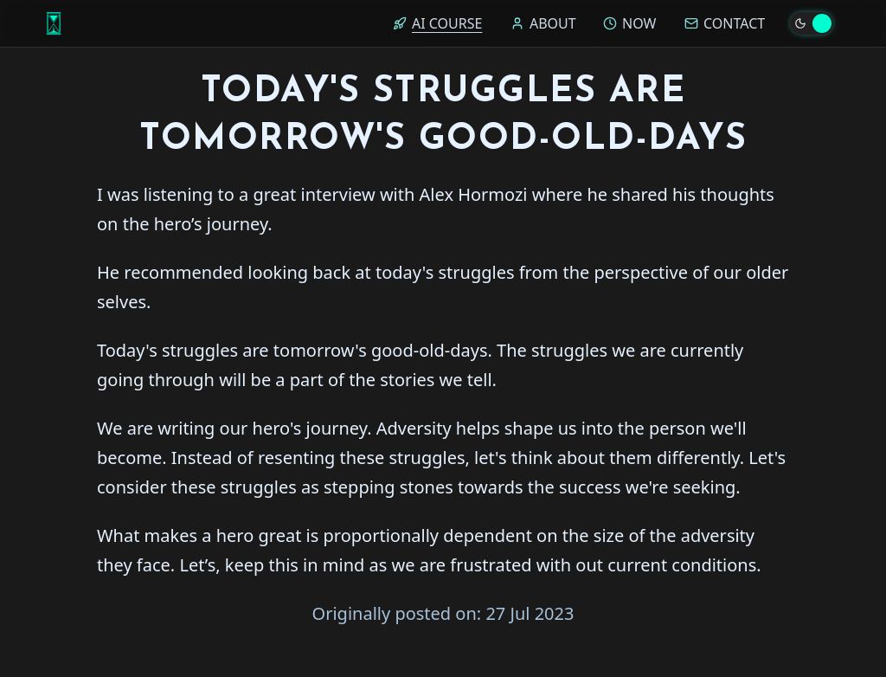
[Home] (54, 23)
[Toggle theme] (811, 23)
